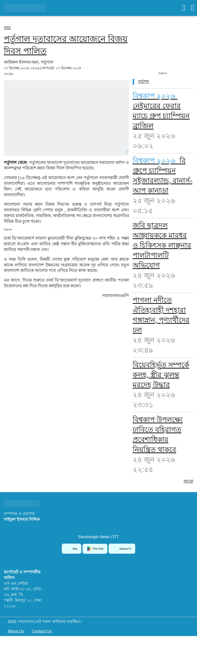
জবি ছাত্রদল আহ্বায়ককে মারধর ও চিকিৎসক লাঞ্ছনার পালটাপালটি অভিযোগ (162, 245)
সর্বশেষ (143, 81)
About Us (16, 631)
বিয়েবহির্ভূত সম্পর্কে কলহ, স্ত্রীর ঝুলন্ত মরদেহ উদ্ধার (161, 375)
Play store (95, 549)
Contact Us (42, 631)
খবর (7, 28)
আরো (188, 481)
